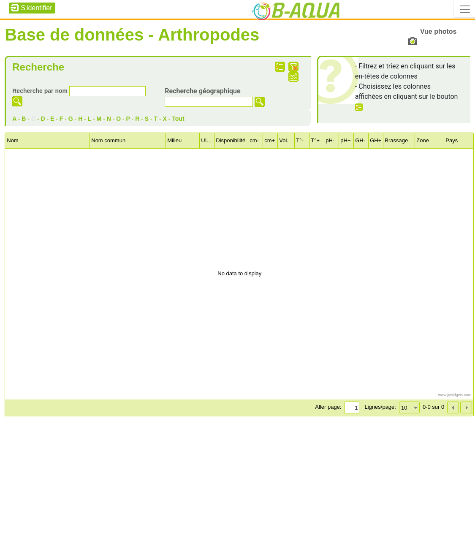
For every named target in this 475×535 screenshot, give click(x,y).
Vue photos (438, 31)
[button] (466, 407)
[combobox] (409, 407)
